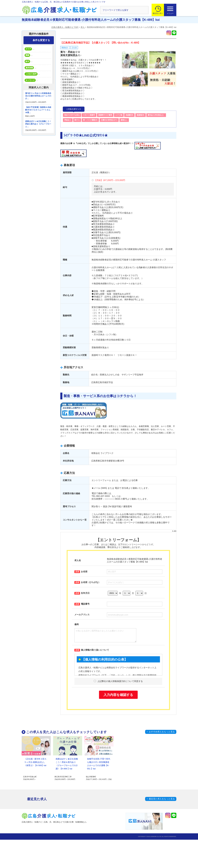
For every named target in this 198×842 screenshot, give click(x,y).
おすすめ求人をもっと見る (162, 734)
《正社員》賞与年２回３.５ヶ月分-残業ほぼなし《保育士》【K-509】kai (35, 764)
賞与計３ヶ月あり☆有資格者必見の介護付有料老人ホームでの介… (38, 96)
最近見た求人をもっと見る (162, 801)
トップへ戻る (187, 814)
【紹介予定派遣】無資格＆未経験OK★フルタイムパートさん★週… (38, 110)
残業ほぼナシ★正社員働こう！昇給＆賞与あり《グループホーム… (38, 124)
